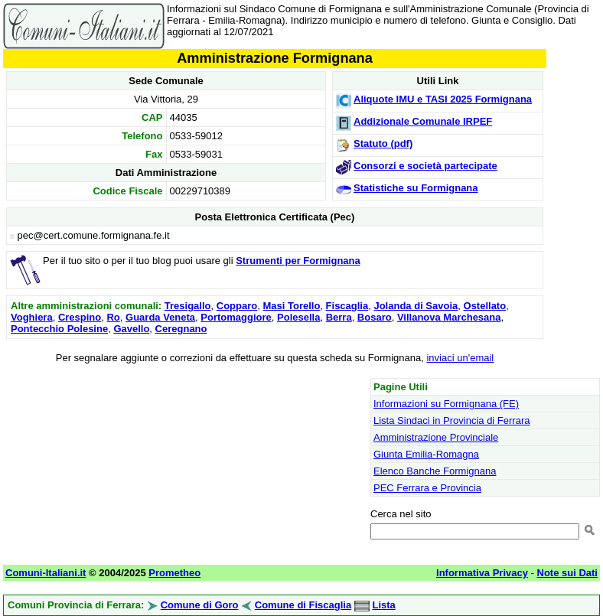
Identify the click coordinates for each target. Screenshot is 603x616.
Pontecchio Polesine (59, 328)
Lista (383, 605)
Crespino (79, 317)
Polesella (298, 317)
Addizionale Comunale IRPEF (423, 121)
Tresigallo (188, 305)
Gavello (131, 328)
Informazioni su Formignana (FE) (446, 403)
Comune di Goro (200, 605)
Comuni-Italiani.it (45, 573)
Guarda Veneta (160, 317)
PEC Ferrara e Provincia (427, 488)
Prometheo (174, 573)
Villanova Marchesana (449, 317)
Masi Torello (291, 305)
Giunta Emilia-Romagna (426, 454)
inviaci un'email (460, 357)
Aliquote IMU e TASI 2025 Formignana (443, 99)
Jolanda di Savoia (415, 305)
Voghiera (32, 317)
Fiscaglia (347, 305)
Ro (112, 317)
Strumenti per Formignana (298, 260)
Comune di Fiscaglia (303, 605)
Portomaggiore (235, 317)
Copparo (237, 305)
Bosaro (374, 317)
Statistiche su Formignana (416, 188)
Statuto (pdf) (383, 143)
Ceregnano (181, 328)
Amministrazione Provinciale (435, 437)
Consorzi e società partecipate (425, 165)
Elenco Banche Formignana (434, 471)
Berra (339, 317)
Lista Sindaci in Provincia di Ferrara (451, 420)
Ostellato (485, 305)
